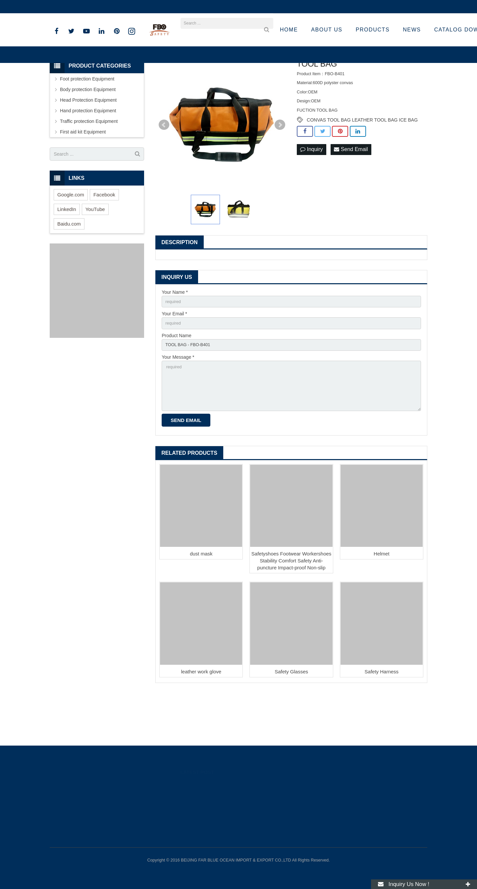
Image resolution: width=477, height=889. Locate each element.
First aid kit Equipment (83, 174)
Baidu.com (69, 265)
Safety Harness (382, 722)
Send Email (351, 191)
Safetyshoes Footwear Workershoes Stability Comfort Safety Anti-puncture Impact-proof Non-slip (291, 611)
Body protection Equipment (88, 131)
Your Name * (175, 334)
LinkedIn (66, 251)
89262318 (325, 784)
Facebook (104, 236)
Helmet (382, 604)
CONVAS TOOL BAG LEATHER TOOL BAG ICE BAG (362, 162)
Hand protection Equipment (88, 152)
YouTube (95, 251)
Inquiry (311, 191)
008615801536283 (332, 794)
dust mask (201, 604)
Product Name (176, 380)
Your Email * (174, 357)
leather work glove (201, 722)
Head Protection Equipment (88, 142)
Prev (164, 167)
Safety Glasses (291, 722)
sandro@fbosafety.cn (124, 6)
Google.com (70, 236)
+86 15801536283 (73, 6)
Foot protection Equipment (87, 121)
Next (280, 167)
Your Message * (178, 402)
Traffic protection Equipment (89, 163)
